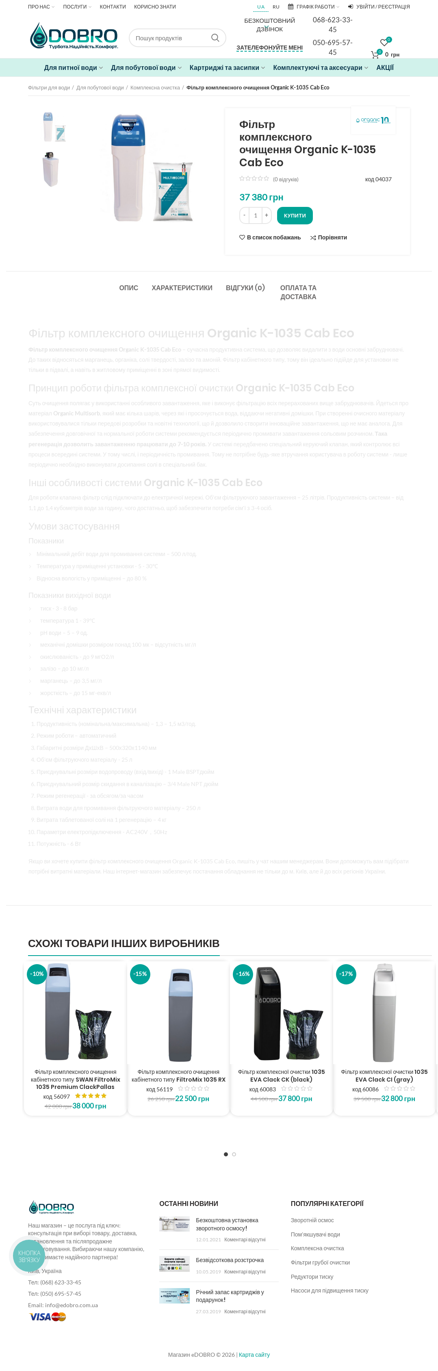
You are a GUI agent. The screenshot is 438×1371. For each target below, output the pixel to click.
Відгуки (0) (245, 288)
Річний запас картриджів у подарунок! (230, 1296)
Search (215, 37)
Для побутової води (100, 87)
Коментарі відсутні (244, 1239)
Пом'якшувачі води (315, 1234)
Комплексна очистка (155, 87)
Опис (128, 288)
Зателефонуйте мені (269, 47)
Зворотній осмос (312, 1220)
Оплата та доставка (298, 292)
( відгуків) (286, 179)
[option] (52, 126)
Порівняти (332, 238)
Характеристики (182, 288)
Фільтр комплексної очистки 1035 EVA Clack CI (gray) (384, 1075)
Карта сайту (254, 1354)
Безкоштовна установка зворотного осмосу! (227, 1224)
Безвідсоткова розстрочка (230, 1260)
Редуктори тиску (312, 1276)
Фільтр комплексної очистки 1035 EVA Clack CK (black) (281, 1075)
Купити (295, 215)
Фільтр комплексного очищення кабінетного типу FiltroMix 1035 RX (179, 1075)
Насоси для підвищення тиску (330, 1290)
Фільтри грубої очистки (320, 1262)
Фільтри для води (49, 87)
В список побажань (274, 237)
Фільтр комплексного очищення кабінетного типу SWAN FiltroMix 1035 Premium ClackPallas (75, 1079)
